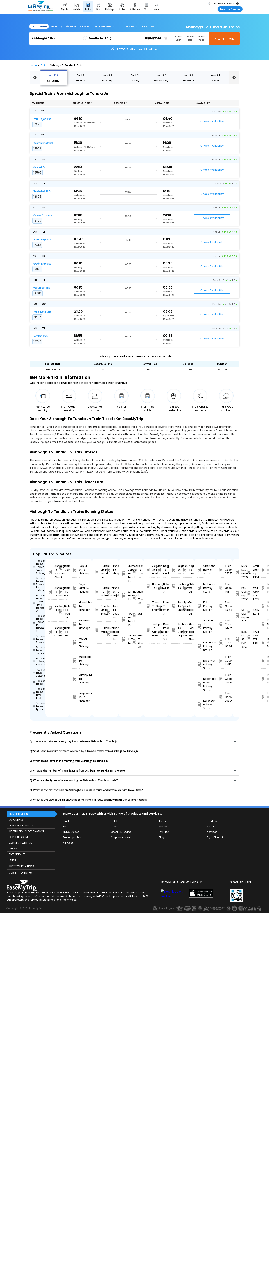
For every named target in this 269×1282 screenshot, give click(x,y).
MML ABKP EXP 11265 (251, 593)
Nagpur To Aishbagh (76, 642)
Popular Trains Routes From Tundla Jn (39, 603)
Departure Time (83, 103)
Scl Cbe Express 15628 (240, 615)
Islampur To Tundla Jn (136, 571)
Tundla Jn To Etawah (99, 609)
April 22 (70, 76)
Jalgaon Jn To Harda (150, 569)
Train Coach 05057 (221, 569)
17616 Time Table (263, 569)
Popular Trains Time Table (39, 693)
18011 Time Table (263, 697)
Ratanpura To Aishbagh (76, 678)
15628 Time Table (263, 642)
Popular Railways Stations (39, 661)
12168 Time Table (263, 678)
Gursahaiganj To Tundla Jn (136, 615)
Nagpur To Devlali (161, 569)
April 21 (59, 76)
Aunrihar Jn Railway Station (200, 626)
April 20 (48, 76)
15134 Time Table (263, 587)
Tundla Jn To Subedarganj (99, 591)
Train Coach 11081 (221, 587)
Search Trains (39, 26)
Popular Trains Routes (39, 639)
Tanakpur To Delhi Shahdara (150, 606)
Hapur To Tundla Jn (136, 597)
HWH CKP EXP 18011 (251, 637)
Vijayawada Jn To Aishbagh (76, 697)
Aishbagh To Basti (52, 608)
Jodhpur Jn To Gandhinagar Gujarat (150, 629)
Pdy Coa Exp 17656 (240, 593)
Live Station (147, 26)
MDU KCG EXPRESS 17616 (240, 571)
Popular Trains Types (39, 706)
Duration (121, 103)
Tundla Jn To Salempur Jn (111, 633)
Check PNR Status (103, 26)
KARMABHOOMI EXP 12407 (251, 611)
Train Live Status (127, 26)
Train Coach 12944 (221, 606)
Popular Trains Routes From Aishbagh (39, 567)
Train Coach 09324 (221, 678)
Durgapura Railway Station (200, 646)
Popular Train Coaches (39, 672)
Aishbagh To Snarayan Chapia (52, 571)
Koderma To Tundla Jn (125, 619)
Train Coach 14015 (221, 660)
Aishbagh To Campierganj (63, 568)
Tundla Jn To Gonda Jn (99, 571)
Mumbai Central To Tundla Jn (125, 573)
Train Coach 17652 (221, 624)
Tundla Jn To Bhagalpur (111, 569)
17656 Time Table (263, 606)
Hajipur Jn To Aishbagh (76, 569)
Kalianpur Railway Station (200, 704)
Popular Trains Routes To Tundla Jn (39, 623)
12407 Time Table (263, 660)
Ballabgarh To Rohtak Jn (161, 587)
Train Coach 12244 (221, 642)
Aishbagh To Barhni (63, 631)
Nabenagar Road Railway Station (200, 684)
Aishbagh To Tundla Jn (63, 611)
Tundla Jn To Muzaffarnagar (99, 630)
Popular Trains (39, 682)
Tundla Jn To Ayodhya (111, 591)
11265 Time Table (263, 624)
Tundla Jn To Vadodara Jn (111, 611)
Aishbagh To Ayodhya (63, 591)
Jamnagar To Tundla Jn (125, 595)
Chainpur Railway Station (200, 569)
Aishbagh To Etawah (52, 631)
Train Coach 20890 (221, 697)
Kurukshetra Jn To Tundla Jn (125, 639)
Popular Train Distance (39, 650)
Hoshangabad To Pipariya (150, 586)
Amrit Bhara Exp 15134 (251, 571)
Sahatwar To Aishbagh (76, 624)
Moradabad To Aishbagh (76, 606)
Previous (35, 77)
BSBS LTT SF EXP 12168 (240, 639)
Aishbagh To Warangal (52, 591)
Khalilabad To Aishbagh (76, 660)
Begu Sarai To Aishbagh (76, 587)
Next (234, 77)
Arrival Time (163, 103)
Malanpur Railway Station (200, 587)
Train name (39, 103)
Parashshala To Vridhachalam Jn (161, 607)
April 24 (93, 76)
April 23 (81, 76)
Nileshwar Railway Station (200, 664)
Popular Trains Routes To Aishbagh (39, 584)
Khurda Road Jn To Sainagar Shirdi (161, 631)
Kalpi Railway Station (200, 606)
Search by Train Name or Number (70, 26)
